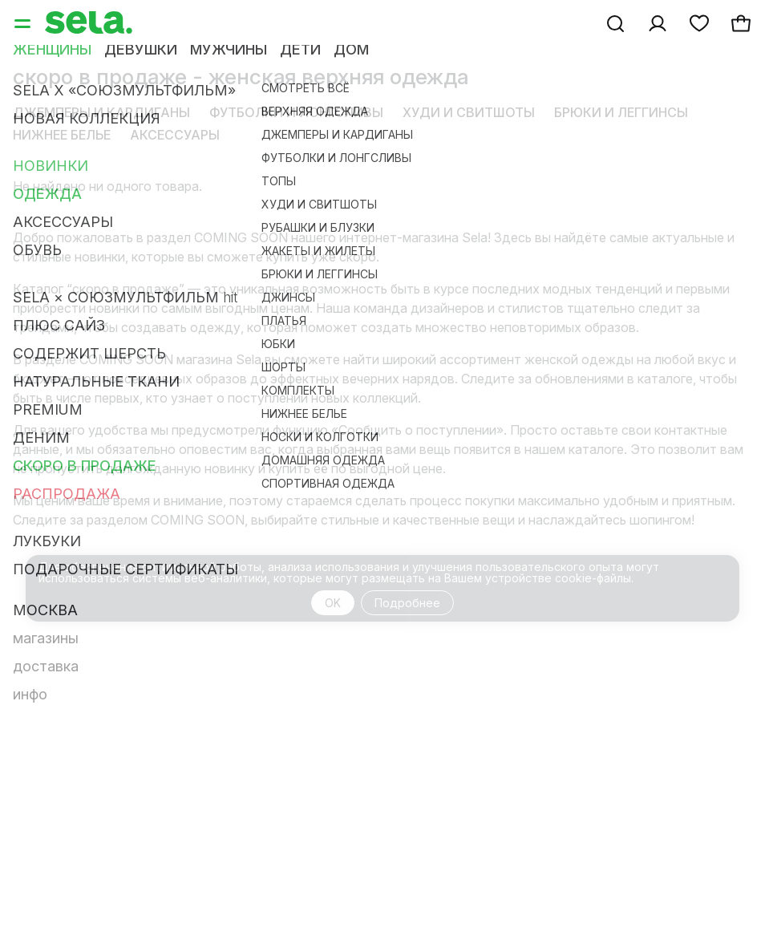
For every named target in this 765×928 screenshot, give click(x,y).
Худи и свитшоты (469, 112)
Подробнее (407, 603)
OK (333, 603)
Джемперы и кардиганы (101, 112)
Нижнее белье (62, 135)
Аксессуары (175, 135)
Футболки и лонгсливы (296, 112)
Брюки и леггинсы (621, 112)
